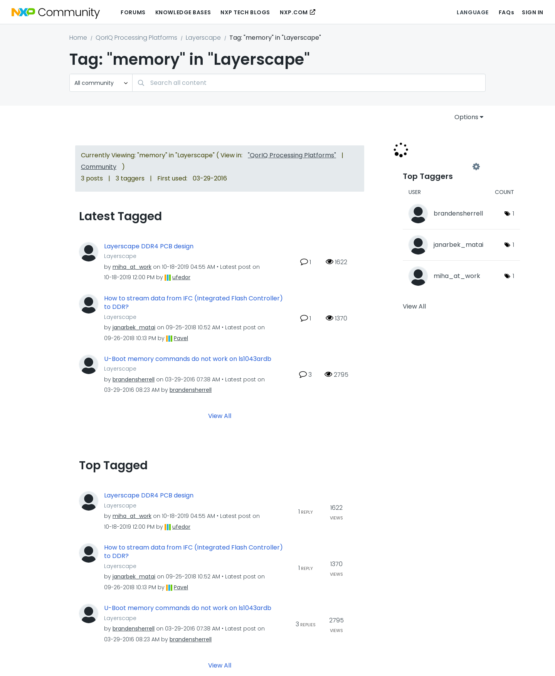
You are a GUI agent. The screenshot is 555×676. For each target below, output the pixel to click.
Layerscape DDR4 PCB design (148, 246)
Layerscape (203, 37)
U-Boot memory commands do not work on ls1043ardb (187, 359)
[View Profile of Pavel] (181, 338)
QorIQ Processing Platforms (136, 37)
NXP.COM (294, 12)
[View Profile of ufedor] (181, 277)
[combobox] (309, 83)
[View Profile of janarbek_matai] (134, 327)
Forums (133, 12)
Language (472, 12)
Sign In (532, 12)
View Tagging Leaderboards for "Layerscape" (439, 166)
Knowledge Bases (183, 12)
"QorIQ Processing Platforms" (292, 155)
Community (98, 166)
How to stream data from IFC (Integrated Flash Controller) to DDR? (193, 303)
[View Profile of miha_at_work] (132, 267)
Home (78, 37)
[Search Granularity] (101, 82)
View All (219, 415)
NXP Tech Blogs (245, 12)
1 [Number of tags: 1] (513, 213)
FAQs (506, 12)
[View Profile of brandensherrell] (134, 379)
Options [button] (466, 117)
